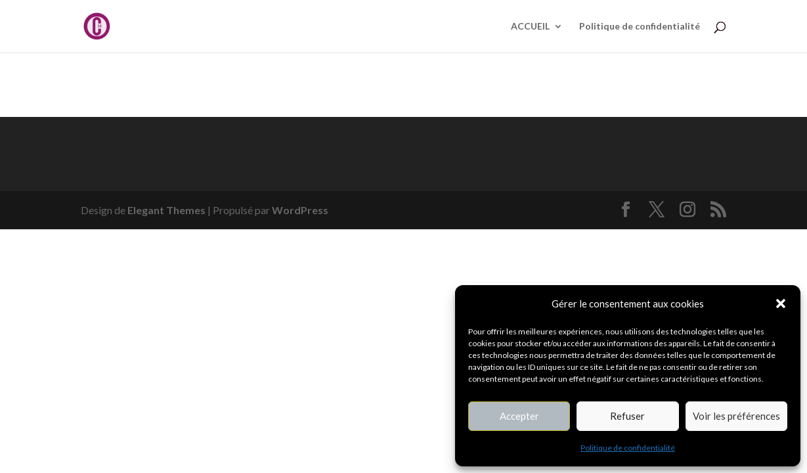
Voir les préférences (736, 416)
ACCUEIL (530, 27)
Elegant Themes (166, 210)
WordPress (300, 210)
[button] (780, 303)
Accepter (519, 416)
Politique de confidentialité (627, 448)
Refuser (627, 416)
